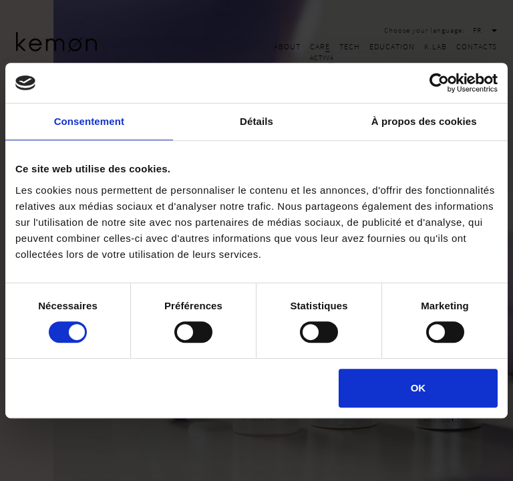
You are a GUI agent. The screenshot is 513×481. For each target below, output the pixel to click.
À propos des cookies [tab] (424, 121)
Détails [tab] (256, 121)
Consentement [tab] (89, 121)
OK (418, 387)
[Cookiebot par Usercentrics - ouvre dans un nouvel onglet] (439, 83)
